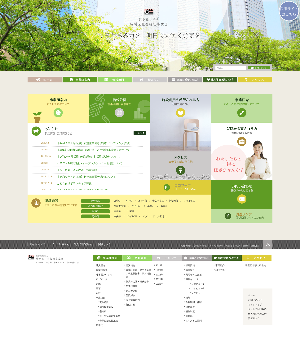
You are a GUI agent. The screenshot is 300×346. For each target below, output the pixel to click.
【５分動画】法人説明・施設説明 (77, 170)
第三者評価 (131, 290)
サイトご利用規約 (59, 244)
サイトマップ (37, 244)
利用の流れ (221, 270)
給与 (188, 297)
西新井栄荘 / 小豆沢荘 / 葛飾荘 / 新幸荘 (141, 206)
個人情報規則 (133, 300)
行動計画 (130, 304)
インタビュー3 (196, 293)
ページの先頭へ (267, 244)
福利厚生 (190, 307)
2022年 (159, 274)
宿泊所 (102, 311)
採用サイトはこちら (289, 11)
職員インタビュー (195, 279)
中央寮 (117, 216)
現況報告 (130, 265)
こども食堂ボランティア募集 (74, 183)
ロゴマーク (102, 279)
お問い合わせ (255, 300)
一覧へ (138, 133)
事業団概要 (102, 270)
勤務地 (189, 316)
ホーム (251, 295)
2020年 (159, 284)
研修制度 (190, 311)
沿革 (98, 288)
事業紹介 (100, 297)
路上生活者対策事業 (109, 316)
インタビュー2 (196, 288)
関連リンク (104, 244)
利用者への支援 (194, 274)
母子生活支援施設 (108, 320)
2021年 (159, 279)
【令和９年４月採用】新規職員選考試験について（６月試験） (94, 143)
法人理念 (100, 265)
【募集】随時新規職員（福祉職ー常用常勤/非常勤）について (93, 149)
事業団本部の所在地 (255, 265)
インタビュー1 (196, 284)
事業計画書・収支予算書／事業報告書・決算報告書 (138, 273)
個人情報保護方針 (84, 244)
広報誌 (99, 325)
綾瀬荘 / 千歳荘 (124, 211)
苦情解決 (130, 295)
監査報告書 (131, 286)
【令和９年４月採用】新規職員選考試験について (86, 176)
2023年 (159, 270)
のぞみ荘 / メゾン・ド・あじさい (147, 216)
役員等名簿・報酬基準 (137, 281)
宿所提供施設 (106, 307)
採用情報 (190, 265)
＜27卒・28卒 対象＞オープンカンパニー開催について (90, 163)
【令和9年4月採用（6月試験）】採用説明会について (88, 156)
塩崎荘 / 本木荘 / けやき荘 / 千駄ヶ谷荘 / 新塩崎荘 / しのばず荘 (154, 200)
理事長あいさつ (104, 274)
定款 (98, 293)
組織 (98, 284)
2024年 (159, 265)
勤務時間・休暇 (194, 302)
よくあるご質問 (194, 320)
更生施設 (104, 302)
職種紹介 (190, 270)
